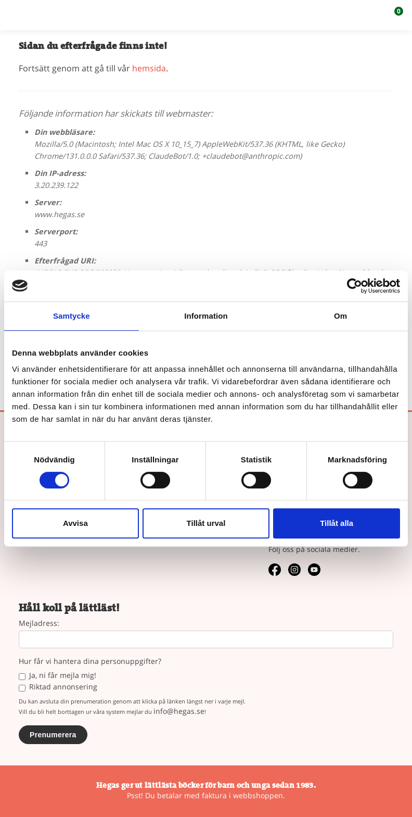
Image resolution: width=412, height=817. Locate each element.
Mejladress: (39, 623)
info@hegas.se (178, 711)
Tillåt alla (336, 523)
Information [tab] (206, 315)
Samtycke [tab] (71, 315)
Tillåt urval (206, 523)
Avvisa (75, 523)
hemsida (149, 68)
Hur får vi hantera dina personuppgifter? (90, 661)
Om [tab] (340, 315)
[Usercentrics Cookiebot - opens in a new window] (354, 286)
